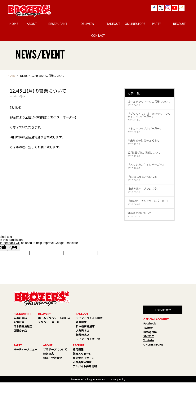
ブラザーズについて (55, 349)
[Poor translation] (14, 248)
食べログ (148, 336)
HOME (13, 23)
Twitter (148, 327)
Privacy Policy (117, 379)
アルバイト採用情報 (85, 366)
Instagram (150, 331)
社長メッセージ (82, 353)
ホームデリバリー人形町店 (54, 317)
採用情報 (78, 349)
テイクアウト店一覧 (88, 338)
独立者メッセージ (83, 357)
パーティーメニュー (26, 349)
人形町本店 (20, 317)
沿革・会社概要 (52, 357)
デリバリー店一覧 (49, 322)
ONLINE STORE (153, 344)
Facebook (149, 323)
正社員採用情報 (82, 362)
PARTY (156, 23)
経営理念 (48, 353)
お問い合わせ (163, 310)
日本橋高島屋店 (23, 326)
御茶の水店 (20, 330)
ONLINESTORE (134, 23)
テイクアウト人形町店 (89, 317)
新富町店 (19, 322)
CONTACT (98, 35)
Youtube (148, 340)
